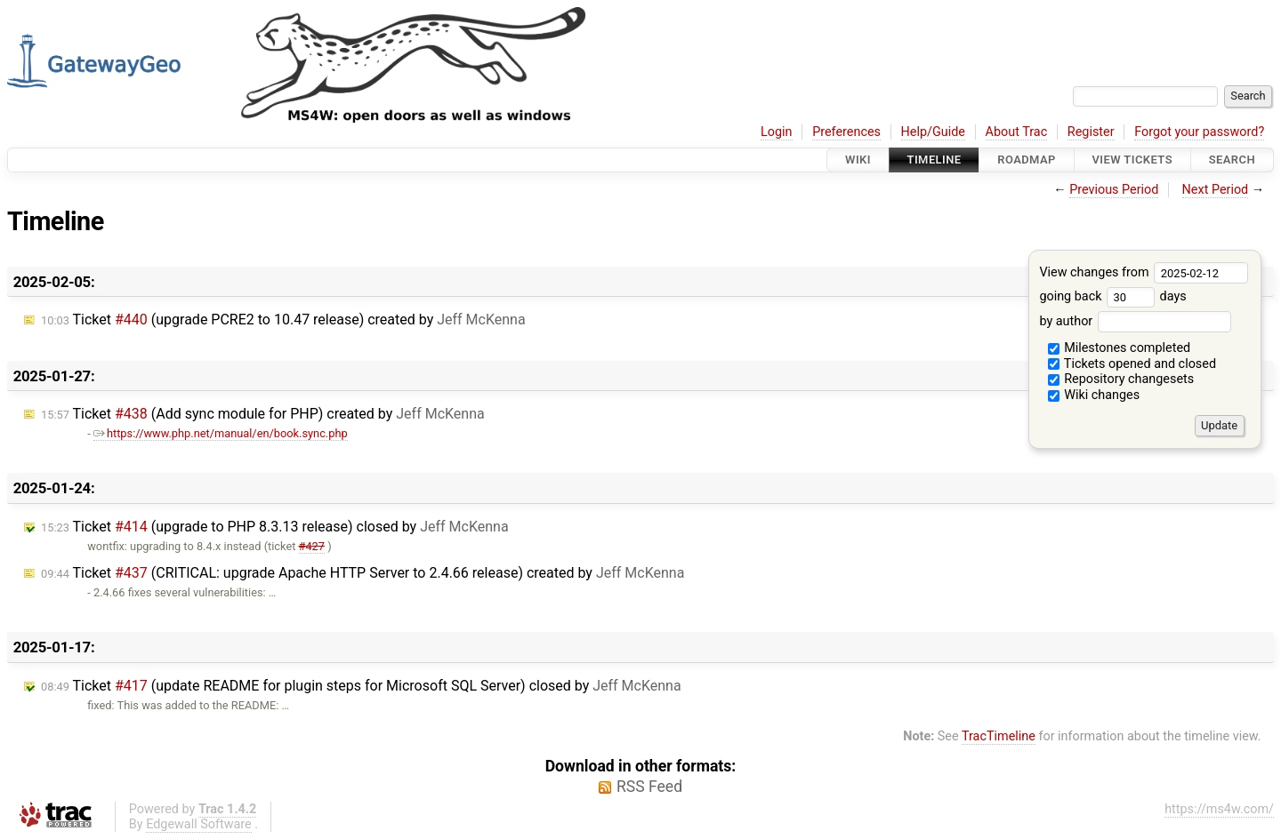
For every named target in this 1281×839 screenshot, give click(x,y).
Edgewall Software (199, 824)
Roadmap (1026, 159)
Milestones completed (1119, 348)
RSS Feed (649, 786)
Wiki (858, 159)
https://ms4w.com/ (1219, 809)
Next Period (1215, 189)
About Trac (1017, 132)
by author (1134, 321)
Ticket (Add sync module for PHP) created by (263, 413)
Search (1232, 159)
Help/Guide (933, 132)
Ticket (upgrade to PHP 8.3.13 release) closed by (275, 526)
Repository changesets (1121, 379)
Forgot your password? (1199, 132)
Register (1091, 132)
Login (777, 132)
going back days (1112, 296)
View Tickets (1132, 159)
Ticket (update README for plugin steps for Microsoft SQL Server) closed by (361, 685)
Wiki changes (1094, 395)
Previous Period (1113, 189)
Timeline (934, 159)
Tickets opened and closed (1132, 364)
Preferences (846, 132)
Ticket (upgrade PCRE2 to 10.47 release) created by (283, 319)
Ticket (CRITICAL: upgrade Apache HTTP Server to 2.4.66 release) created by (362, 572)
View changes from (1143, 272)
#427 (312, 546)
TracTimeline (998, 736)
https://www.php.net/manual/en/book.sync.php (220, 433)
